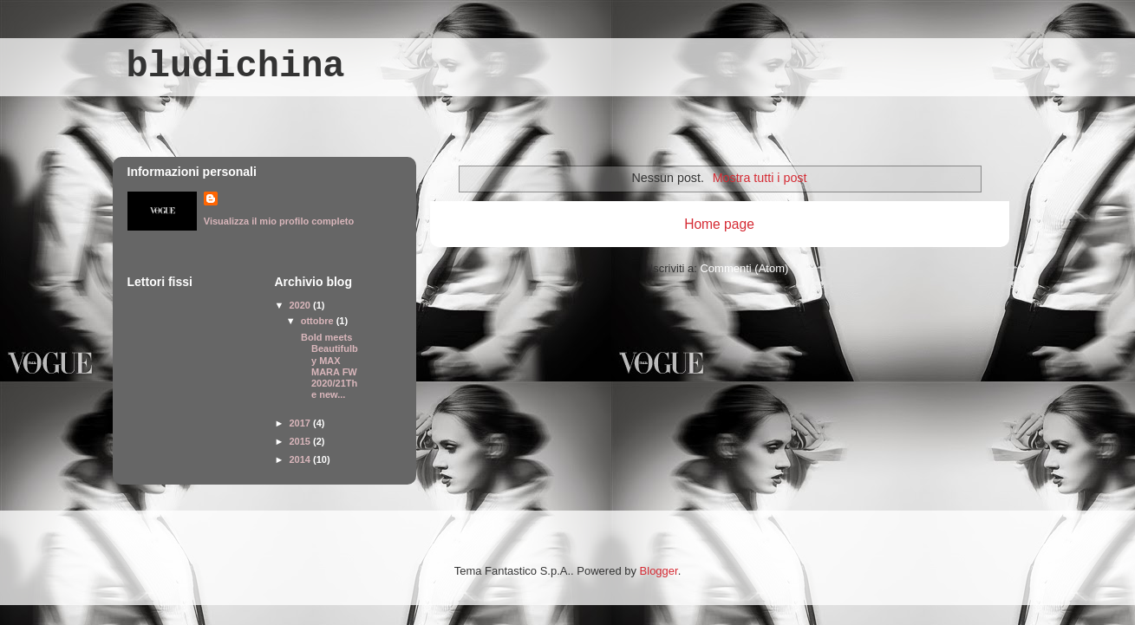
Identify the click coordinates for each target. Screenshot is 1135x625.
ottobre (318, 321)
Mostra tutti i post (760, 178)
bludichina (236, 67)
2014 (302, 459)
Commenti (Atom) (744, 268)
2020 (302, 305)
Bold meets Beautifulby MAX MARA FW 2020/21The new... (328, 366)
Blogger (659, 570)
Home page (719, 224)
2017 (302, 423)
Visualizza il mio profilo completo (279, 221)
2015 (302, 441)
